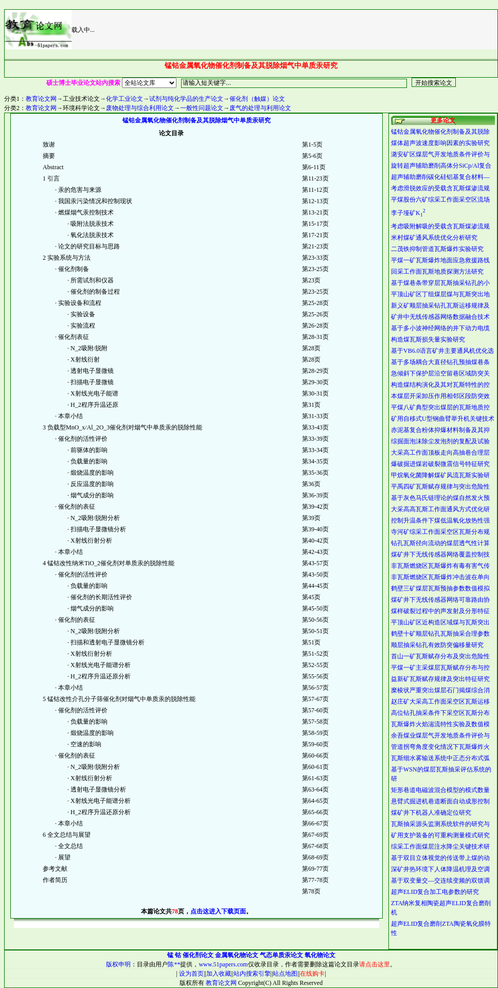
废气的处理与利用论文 (260, 108)
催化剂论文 (198, 955)
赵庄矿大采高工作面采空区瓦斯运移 (440, 701)
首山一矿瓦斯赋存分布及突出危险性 (440, 656)
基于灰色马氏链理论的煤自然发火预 (440, 497)
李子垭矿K (408, 213)
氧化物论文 (320, 955)
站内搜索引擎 (252, 973)
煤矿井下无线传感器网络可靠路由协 (440, 599)
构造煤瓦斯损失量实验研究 (428, 339)
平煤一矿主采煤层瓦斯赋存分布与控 (440, 667)
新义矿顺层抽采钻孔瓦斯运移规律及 (440, 305)
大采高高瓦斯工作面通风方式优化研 (440, 509)
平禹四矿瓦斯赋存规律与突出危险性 (440, 486)
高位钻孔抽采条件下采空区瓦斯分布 (440, 712)
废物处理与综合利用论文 (140, 108)
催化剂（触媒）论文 (257, 98)
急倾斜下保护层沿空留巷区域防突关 (440, 373)
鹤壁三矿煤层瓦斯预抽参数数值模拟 (440, 588)
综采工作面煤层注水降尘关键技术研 (440, 846)
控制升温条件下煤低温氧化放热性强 (440, 520)
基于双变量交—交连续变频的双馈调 (440, 880)
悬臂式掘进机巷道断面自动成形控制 (440, 801)
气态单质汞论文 (281, 955)
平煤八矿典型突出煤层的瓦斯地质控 (440, 407)
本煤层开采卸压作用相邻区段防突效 (440, 396)
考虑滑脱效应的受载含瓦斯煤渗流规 (440, 188)
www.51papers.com (223, 964)
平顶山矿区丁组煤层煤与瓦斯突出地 (440, 294)
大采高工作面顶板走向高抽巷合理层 (440, 452)
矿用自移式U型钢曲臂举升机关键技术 (442, 418)
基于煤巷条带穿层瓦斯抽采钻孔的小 (440, 282)
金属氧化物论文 (236, 955)
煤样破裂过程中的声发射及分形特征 (440, 611)
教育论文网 (41, 98)
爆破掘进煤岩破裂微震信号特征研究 (440, 464)
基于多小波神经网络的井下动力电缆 (440, 328)
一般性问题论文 (201, 108)
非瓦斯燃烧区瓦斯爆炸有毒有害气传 (440, 565)
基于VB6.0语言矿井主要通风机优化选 (442, 350)
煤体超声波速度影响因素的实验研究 (440, 143)
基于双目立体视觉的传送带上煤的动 (440, 857)
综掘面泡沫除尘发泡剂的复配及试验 (440, 441)
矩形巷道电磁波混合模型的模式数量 (440, 790)
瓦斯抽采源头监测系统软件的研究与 (440, 824)
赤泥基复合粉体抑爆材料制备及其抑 (440, 430)
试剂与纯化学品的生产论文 (186, 98)
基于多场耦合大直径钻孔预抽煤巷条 (440, 362)
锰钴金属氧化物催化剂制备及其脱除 (440, 131)
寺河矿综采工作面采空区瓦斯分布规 (440, 531)
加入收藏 (218, 973)
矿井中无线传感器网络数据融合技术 (440, 316)
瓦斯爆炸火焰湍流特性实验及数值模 (440, 724)
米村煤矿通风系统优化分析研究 (434, 237)
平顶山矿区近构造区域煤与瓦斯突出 (440, 622)
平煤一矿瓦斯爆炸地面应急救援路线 (440, 260)
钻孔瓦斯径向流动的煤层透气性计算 (440, 543)
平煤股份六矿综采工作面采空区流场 (440, 199)
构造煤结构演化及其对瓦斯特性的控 (440, 384)
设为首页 (190, 973)
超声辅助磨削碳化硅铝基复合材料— (440, 177)
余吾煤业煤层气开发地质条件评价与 (440, 735)
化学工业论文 (124, 98)
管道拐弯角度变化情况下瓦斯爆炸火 (440, 746)
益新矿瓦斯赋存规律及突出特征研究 (440, 678)
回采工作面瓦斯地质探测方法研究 (437, 271)
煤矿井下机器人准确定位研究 (431, 812)
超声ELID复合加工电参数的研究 (435, 891)
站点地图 (285, 973)
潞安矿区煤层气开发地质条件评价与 (440, 154)
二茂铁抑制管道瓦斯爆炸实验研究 (437, 249)
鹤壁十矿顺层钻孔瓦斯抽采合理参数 (440, 633)
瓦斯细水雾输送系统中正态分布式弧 (440, 758)
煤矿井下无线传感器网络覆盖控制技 (440, 554)
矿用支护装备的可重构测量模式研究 (440, 835)
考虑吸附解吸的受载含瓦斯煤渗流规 (440, 226)
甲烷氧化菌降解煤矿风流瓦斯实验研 (440, 475)
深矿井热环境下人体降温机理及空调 (440, 869)
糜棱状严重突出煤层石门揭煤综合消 (440, 690)
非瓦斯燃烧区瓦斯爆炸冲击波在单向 (440, 577)
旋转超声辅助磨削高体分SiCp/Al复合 (441, 165)
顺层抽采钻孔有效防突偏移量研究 (437, 645)
